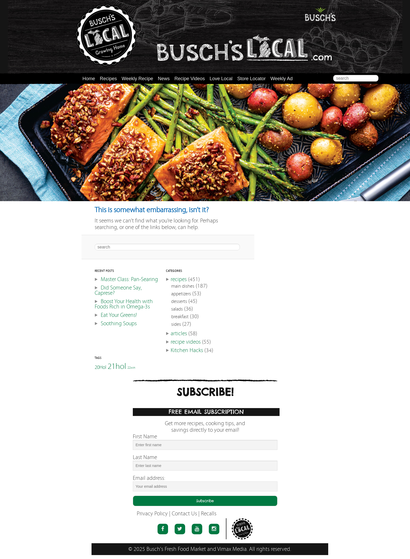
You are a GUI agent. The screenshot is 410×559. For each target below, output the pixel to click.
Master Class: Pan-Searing (129, 279)
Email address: (149, 478)
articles (179, 333)
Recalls (208, 513)
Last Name (145, 457)
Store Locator (251, 78)
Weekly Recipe (137, 78)
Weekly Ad (281, 78)
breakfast (180, 316)
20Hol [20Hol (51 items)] (100, 367)
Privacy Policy (152, 513)
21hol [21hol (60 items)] (117, 366)
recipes (179, 279)
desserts (179, 301)
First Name (145, 436)
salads (177, 309)
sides (176, 324)
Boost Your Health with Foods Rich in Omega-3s (124, 304)
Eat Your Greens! (119, 315)
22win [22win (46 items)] (131, 367)
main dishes (182, 286)
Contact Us (184, 513)
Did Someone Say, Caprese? (118, 290)
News (164, 78)
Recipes (108, 78)
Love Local (221, 78)
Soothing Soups (119, 323)
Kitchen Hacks (187, 350)
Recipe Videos (189, 78)
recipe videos (186, 342)
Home (89, 78)
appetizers (181, 294)
